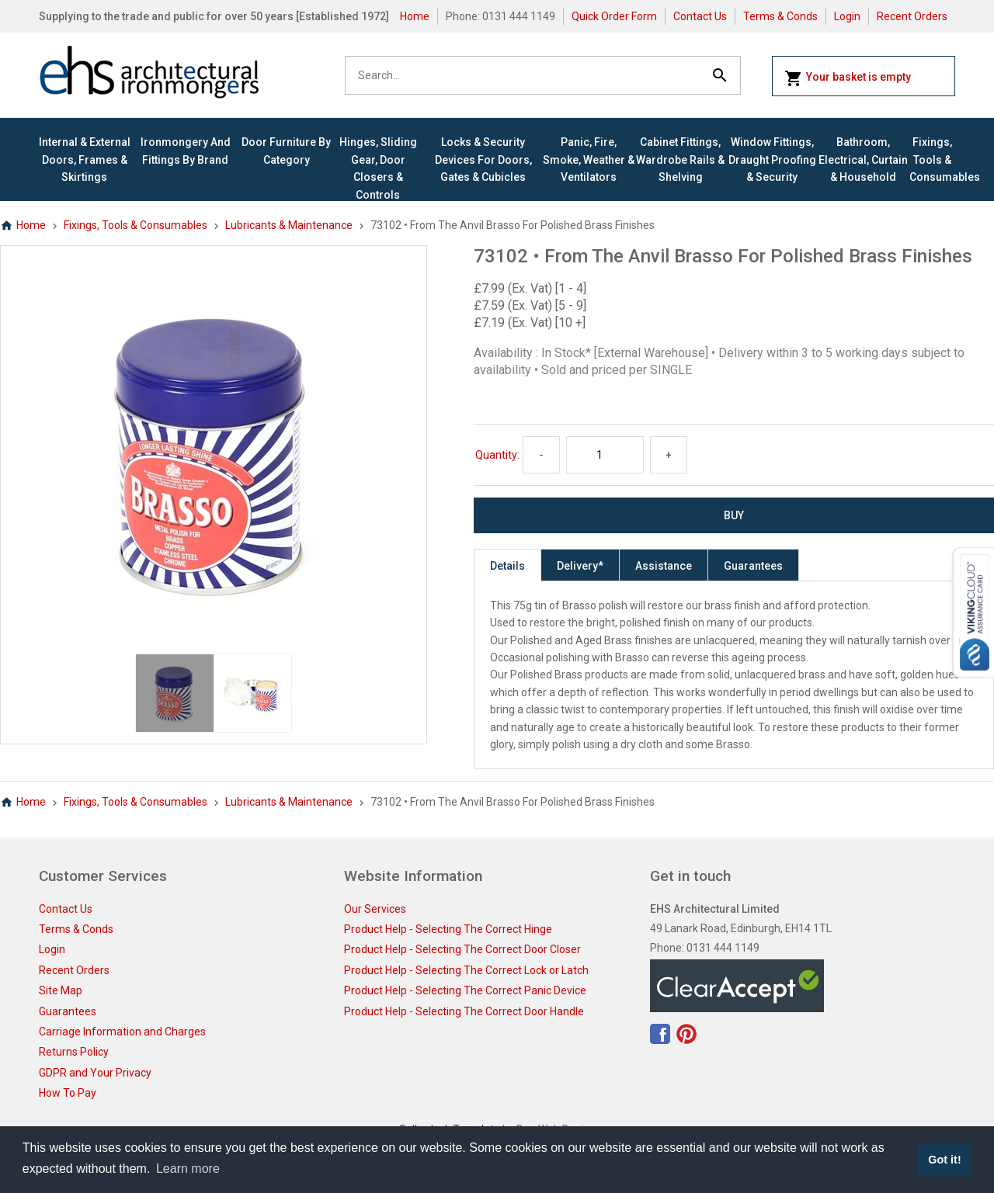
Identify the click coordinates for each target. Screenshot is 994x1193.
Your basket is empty (847, 78)
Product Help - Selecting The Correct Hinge (448, 929)
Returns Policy (74, 1052)
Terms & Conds (780, 16)
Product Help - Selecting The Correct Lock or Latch (466, 970)
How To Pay (67, 1093)
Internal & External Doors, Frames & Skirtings (84, 159)
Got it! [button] (944, 1159)
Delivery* (580, 566)
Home (414, 16)
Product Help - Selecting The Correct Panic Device (465, 990)
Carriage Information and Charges (122, 1031)
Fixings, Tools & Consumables (932, 159)
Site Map (60, 990)
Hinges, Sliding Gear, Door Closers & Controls (378, 168)
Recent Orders (912, 16)
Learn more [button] (188, 1168)
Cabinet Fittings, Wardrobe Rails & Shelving (680, 159)
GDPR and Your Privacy (95, 1072)
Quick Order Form (614, 16)
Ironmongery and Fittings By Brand (186, 150)
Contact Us (700, 16)
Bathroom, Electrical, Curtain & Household (863, 159)
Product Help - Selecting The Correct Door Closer (462, 949)
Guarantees (753, 566)
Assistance (663, 566)
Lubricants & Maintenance (289, 225)
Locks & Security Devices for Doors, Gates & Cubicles (483, 159)
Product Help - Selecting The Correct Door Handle (464, 1011)
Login (847, 16)
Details (507, 566)
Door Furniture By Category (286, 150)
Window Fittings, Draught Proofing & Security (772, 159)
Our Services (375, 909)
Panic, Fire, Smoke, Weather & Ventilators (588, 159)
